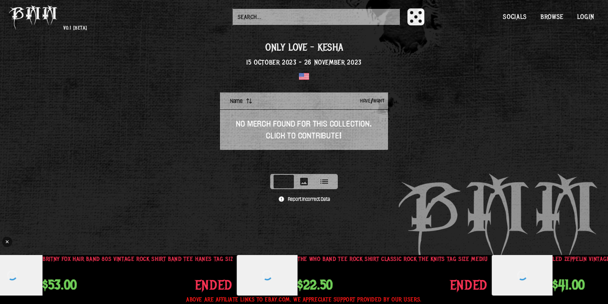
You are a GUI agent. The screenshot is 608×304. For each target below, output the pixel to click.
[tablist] (304, 181)
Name (241, 101)
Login (585, 17)
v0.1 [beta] (75, 28)
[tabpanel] (304, 130)
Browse (552, 17)
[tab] (284, 181)
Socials (515, 17)
